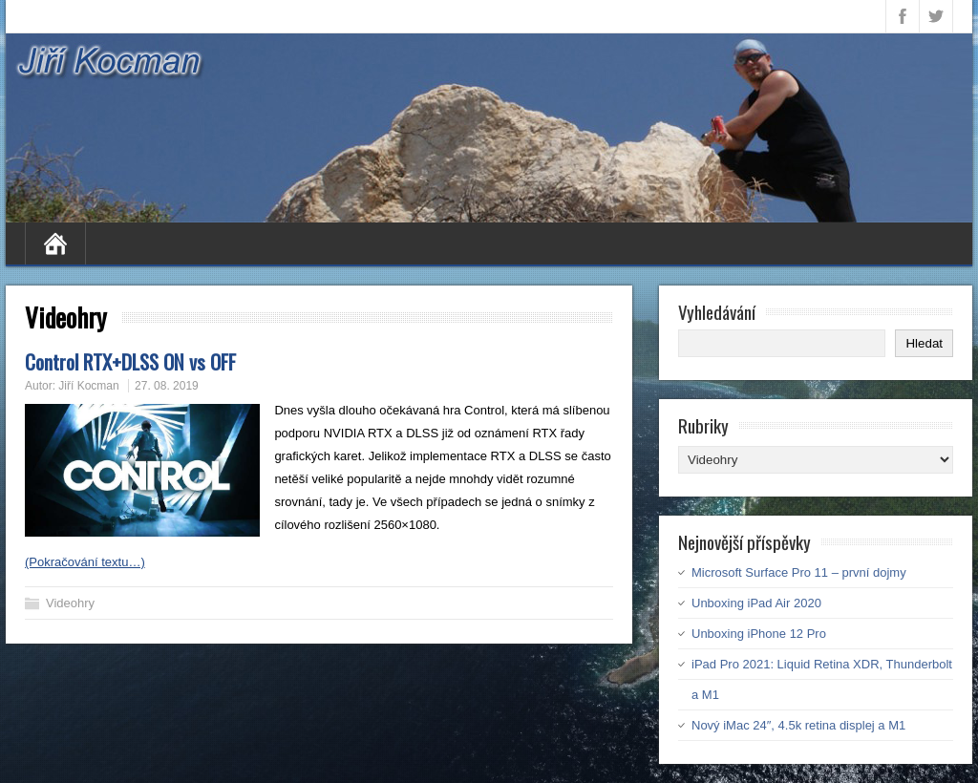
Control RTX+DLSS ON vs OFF (130, 361)
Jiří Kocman (88, 385)
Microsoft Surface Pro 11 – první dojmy (798, 572)
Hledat (924, 343)
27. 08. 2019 (167, 385)
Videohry (70, 603)
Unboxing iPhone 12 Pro (758, 633)
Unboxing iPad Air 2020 (756, 603)
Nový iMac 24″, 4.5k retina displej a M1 (798, 725)
